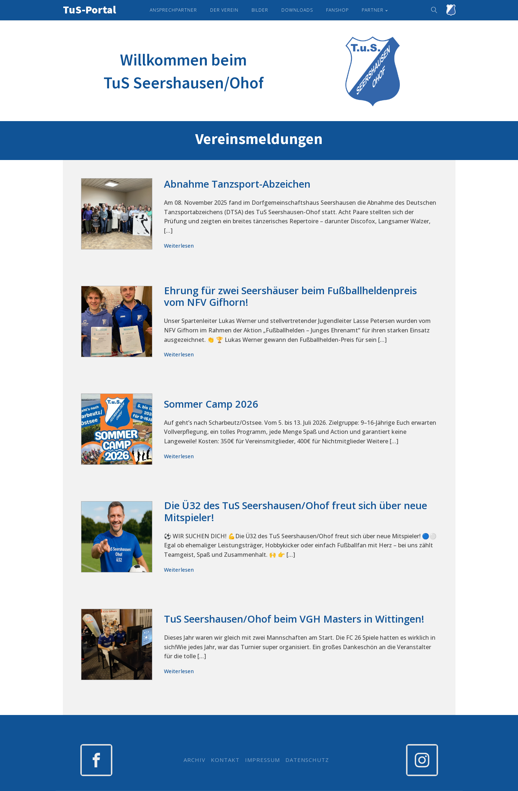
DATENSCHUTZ (307, 760)
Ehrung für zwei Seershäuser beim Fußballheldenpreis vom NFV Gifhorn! (290, 296)
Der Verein (224, 10)
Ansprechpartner (173, 10)
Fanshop (337, 10)
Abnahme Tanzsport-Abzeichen (237, 184)
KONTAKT (225, 760)
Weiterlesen (179, 245)
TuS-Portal (89, 9)
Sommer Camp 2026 (211, 404)
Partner (373, 10)
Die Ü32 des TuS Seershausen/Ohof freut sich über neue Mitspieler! (295, 511)
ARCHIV (194, 760)
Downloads (297, 10)
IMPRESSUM (262, 760)
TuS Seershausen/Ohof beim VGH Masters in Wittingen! (294, 619)
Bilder (260, 10)
